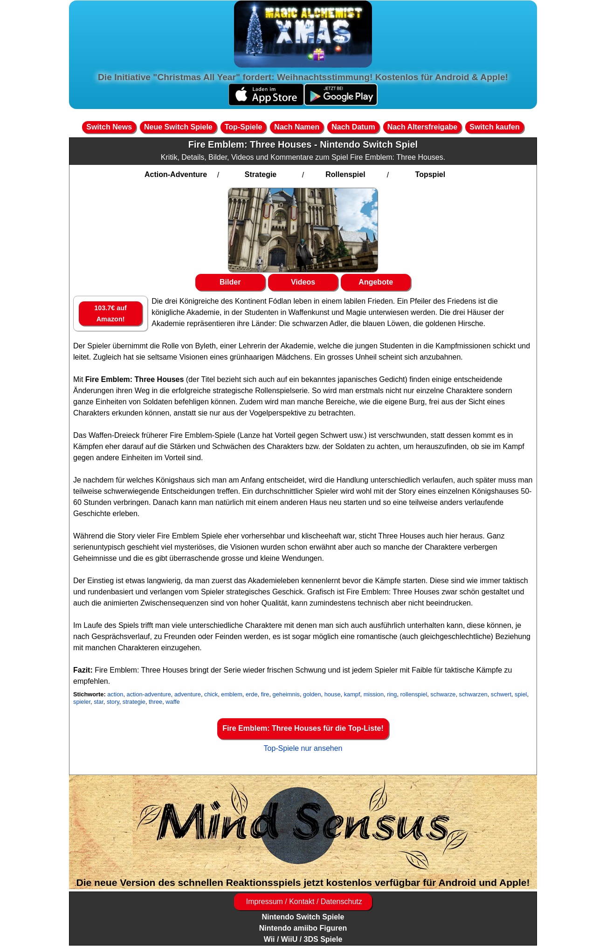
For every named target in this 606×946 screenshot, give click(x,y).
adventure (187, 694)
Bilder (230, 282)
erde (252, 694)
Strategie (260, 174)
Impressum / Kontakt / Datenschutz (303, 901)
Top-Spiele (243, 127)
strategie (134, 701)
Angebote (375, 282)
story (113, 701)
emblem (231, 694)
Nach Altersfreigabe (422, 127)
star (98, 701)
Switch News (109, 127)
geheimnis (286, 694)
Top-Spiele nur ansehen (302, 748)
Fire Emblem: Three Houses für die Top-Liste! (303, 728)
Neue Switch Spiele (178, 127)
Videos (303, 282)
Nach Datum (353, 127)
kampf (352, 694)
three (155, 701)
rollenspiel (413, 694)
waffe (172, 701)
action (115, 694)
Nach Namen (296, 127)
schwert (501, 694)
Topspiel (430, 174)
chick (211, 694)
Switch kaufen (494, 127)
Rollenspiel (345, 174)
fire (265, 694)
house (332, 694)
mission (374, 694)
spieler (81, 701)
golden (312, 694)
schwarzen (473, 694)
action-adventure (149, 694)
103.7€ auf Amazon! (110, 313)
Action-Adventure (176, 174)
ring (392, 694)
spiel (521, 694)
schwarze (442, 694)
